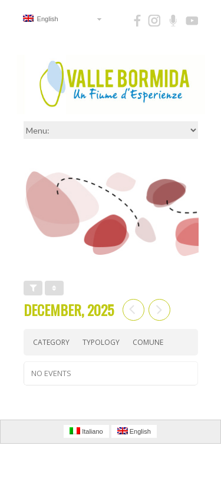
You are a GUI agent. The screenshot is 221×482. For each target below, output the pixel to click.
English (40, 18)
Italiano (86, 431)
